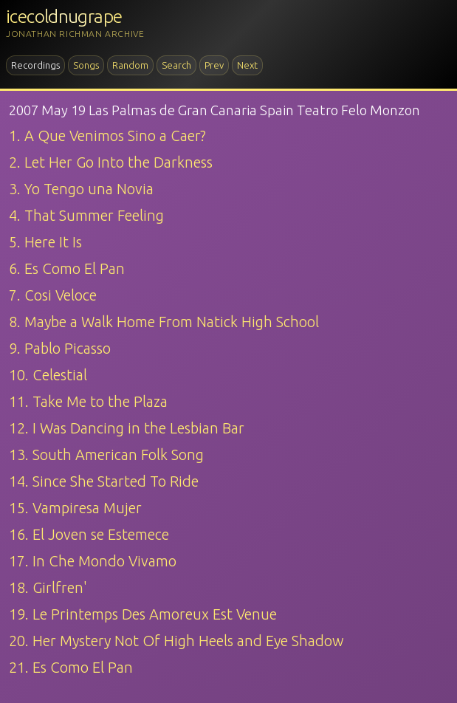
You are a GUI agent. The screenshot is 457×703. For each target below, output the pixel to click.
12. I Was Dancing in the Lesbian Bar (126, 427)
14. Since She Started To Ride (104, 481)
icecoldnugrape (64, 16)
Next (247, 65)
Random (130, 65)
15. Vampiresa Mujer (75, 507)
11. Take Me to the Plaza (88, 401)
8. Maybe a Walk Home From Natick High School (164, 321)
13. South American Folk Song (106, 454)
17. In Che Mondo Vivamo (92, 560)
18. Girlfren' (48, 587)
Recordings (35, 65)
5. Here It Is (45, 241)
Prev (214, 65)
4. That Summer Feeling (86, 215)
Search (176, 65)
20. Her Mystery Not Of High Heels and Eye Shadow (176, 640)
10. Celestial (48, 374)
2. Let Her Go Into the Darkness (111, 162)
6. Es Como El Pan (67, 268)
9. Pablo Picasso (60, 348)
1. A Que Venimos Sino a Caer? (107, 135)
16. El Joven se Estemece (89, 534)
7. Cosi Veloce (53, 295)
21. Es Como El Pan (71, 667)
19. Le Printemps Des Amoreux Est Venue (143, 614)
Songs (86, 65)
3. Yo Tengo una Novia (81, 188)
